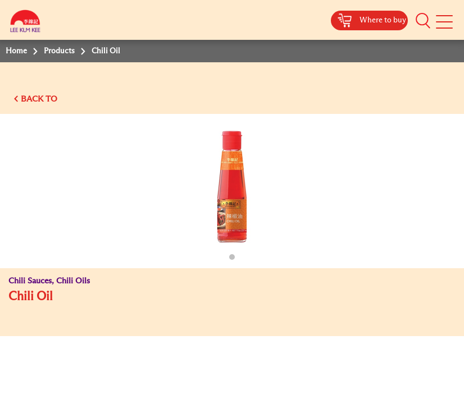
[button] (423, 21)
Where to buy (383, 20)
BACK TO (39, 99)
